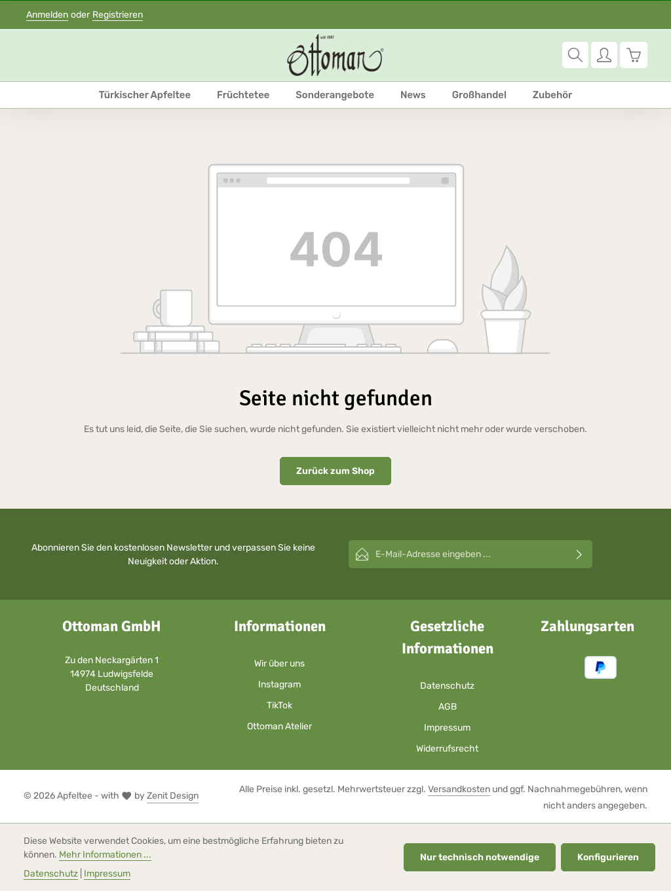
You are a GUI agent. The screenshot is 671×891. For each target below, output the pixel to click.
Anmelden (47, 14)
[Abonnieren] (579, 554)
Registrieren (117, 14)
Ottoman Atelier (279, 726)
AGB (447, 706)
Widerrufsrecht (447, 748)
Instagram (279, 684)
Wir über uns (279, 663)
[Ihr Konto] (604, 55)
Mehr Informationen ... (105, 854)
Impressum (447, 727)
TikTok (279, 705)
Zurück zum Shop (335, 471)
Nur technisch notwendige (479, 857)
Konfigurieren (608, 857)
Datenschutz (447, 685)
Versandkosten (459, 789)
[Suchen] (575, 55)
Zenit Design (173, 795)
